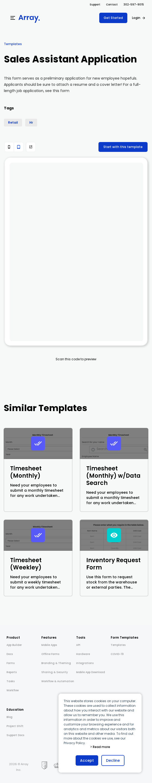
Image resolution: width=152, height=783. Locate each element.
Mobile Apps (49, 645)
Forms (10, 663)
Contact (112, 4)
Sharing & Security (54, 672)
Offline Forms (50, 654)
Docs (9, 654)
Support (95, 4)
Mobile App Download (90, 672)
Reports (11, 672)
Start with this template (123, 147)
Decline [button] (113, 760)
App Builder (14, 645)
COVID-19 (117, 654)
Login (136, 18)
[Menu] (12, 18)
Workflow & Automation (57, 681)
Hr (31, 122)
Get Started (113, 18)
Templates (13, 44)
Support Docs (15, 735)
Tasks (10, 681)
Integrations (85, 663)
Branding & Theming (56, 663)
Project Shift (14, 726)
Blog (9, 717)
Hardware (83, 654)
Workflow (12, 690)
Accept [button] (87, 760)
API (78, 645)
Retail (13, 122)
